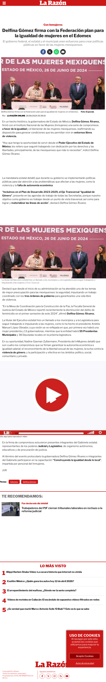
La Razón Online (16, 115)
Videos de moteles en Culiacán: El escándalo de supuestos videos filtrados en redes (53, 599)
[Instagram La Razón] (54, 676)
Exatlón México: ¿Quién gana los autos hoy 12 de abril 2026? (40, 581)
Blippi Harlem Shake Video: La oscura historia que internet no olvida (44, 572)
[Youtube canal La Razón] (66, 676)
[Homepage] (53, 3)
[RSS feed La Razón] (60, 676)
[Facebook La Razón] (43, 52)
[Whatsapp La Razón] (56, 52)
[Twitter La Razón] (49, 52)
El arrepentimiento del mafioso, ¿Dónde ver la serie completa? (41, 590)
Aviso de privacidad (85, 663)
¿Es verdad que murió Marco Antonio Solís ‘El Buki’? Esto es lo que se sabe (48, 609)
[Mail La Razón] (63, 52)
